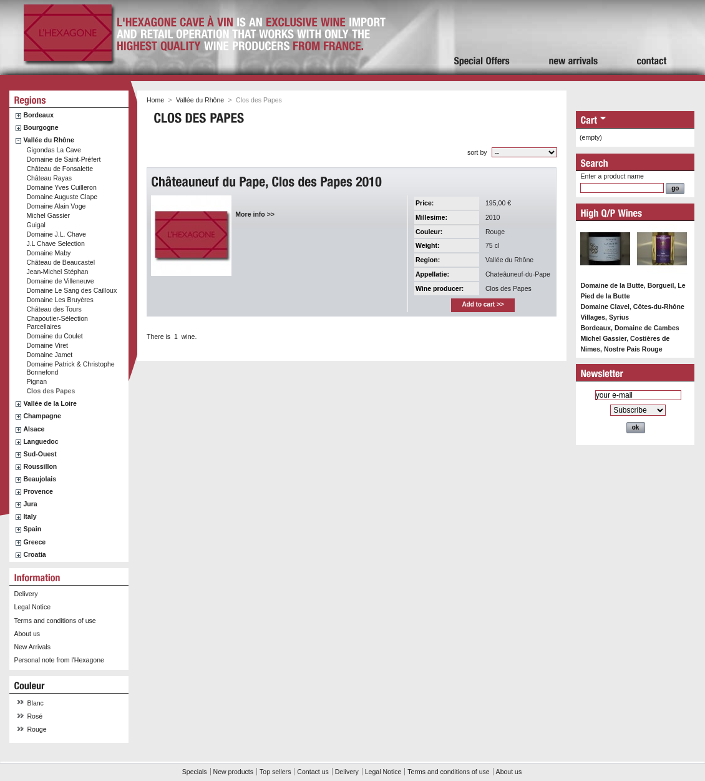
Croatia (34, 554)
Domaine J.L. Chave (56, 234)
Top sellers (275, 771)
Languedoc (40, 441)
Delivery (25, 593)
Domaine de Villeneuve (60, 281)
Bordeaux (38, 115)
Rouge (37, 729)
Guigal (36, 224)
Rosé (35, 716)
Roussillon (40, 466)
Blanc (35, 703)
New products (233, 771)
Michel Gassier (48, 215)
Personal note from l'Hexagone (59, 660)
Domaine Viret (47, 345)
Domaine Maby (48, 253)
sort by (477, 152)
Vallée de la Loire (50, 403)
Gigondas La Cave (53, 150)
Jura (30, 504)
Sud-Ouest (39, 454)
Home (155, 100)
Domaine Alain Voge (55, 206)
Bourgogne (40, 127)
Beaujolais (39, 479)
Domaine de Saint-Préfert (63, 159)
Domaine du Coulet (54, 336)
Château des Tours (53, 309)
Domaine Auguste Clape (61, 196)
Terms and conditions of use (54, 620)
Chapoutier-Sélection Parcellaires (57, 322)
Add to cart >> (482, 304)
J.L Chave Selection (55, 243)
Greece (34, 542)
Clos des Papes (50, 391)
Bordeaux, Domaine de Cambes (629, 328)
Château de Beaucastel (60, 262)
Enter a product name (611, 176)
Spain (32, 529)
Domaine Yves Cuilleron (61, 187)
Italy (29, 516)
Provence (38, 491)
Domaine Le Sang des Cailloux (71, 290)
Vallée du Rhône (48, 140)
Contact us (312, 771)
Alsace (33, 429)
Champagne (42, 416)
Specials (194, 771)
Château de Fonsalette (59, 168)
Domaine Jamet (49, 354)
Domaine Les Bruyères (59, 299)
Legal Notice (32, 607)
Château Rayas (49, 178)
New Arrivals (32, 647)
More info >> (255, 214)
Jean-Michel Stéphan (57, 271)
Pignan (36, 381)
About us (27, 633)
